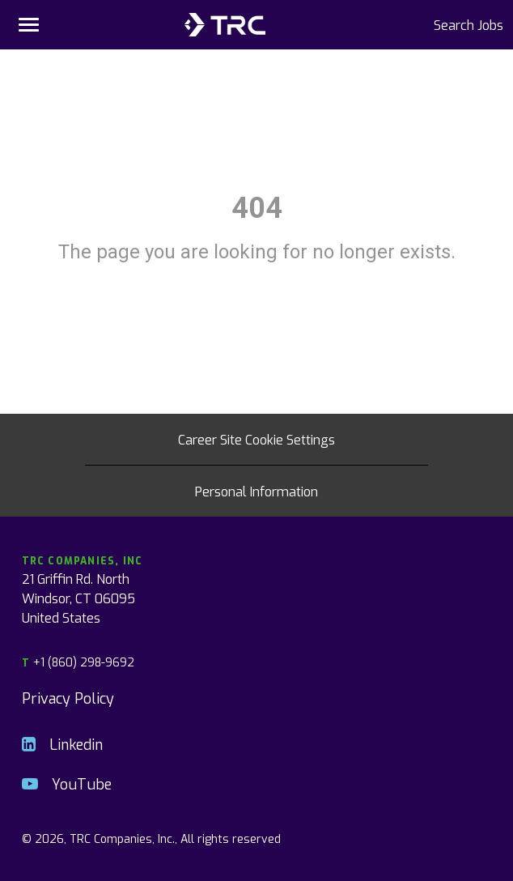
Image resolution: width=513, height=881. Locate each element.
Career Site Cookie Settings (256, 439)
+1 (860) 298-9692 (78, 662)
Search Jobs (468, 24)
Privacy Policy (68, 697)
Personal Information (256, 491)
